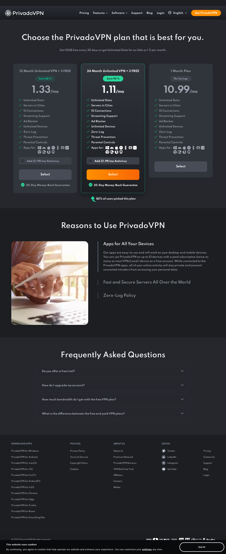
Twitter (171, 451)
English (176, 12)
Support (137, 13)
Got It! (201, 547)
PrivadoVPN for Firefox (23, 505)
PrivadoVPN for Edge (22, 499)
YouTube (172, 469)
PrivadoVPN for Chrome (24, 493)
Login (160, 13)
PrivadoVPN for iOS (22, 469)
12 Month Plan (45, 128)
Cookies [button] (74, 469)
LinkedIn (171, 457)
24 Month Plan (113, 128)
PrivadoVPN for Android (24, 457)
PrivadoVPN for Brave (23, 511)
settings (147, 549)
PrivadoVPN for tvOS (22, 487)
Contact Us (209, 457)
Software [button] (118, 13)
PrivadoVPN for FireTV (23, 475)
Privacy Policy (77, 451)
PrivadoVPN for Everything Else (28, 517)
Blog (150, 13)
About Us (118, 451)
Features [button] (99, 13)
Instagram (172, 463)
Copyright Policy (79, 463)
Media (116, 487)
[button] (47, 160)
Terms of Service (79, 457)
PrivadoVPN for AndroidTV (25, 481)
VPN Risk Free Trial (123, 469)
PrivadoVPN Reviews (124, 463)
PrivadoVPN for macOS (24, 463)
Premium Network (123, 457)
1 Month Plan (181, 120)
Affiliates (118, 475)
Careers (117, 481)
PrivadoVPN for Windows (25, 451)
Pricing (84, 13)
